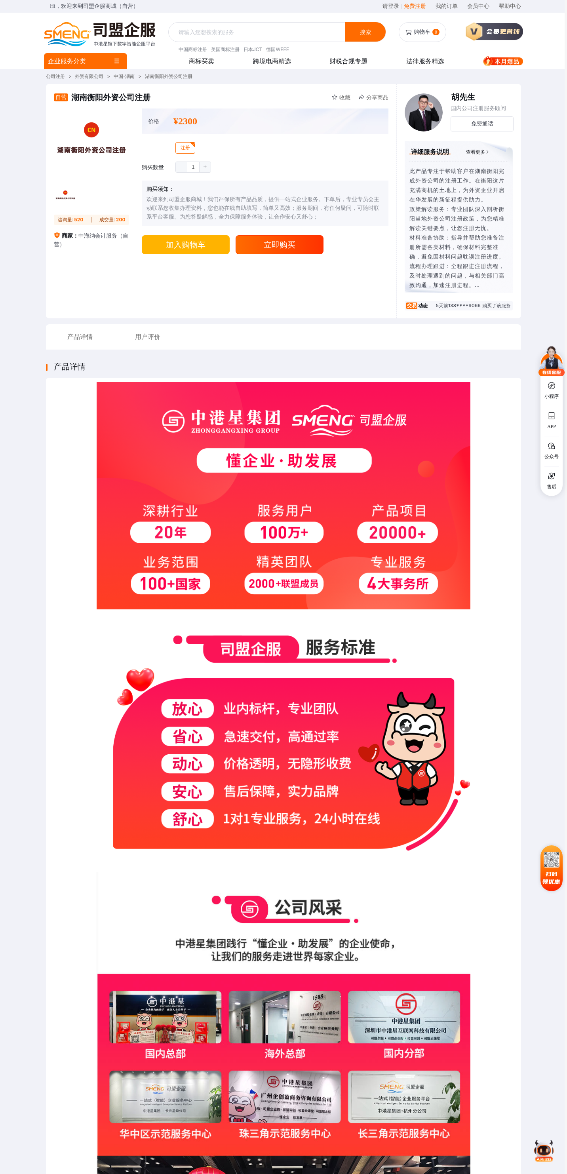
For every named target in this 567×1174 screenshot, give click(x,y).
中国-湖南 (124, 76)
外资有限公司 (89, 76)
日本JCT (253, 49)
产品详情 (80, 336)
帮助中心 (510, 6)
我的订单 (447, 6)
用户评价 (147, 336)
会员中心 (478, 6)
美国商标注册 (225, 49)
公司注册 (55, 76)
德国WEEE (277, 49)
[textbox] (258, 32)
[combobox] (258, 32)
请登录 (392, 6)
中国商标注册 (193, 49)
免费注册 (415, 6)
